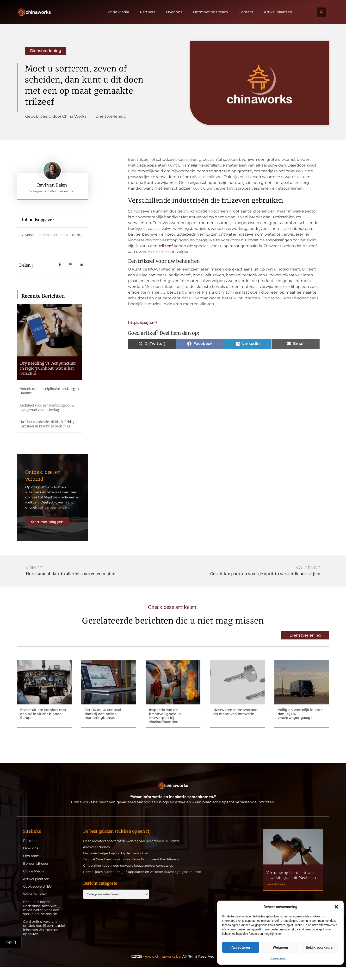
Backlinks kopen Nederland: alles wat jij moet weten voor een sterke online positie (42, 908)
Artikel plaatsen (278, 12)
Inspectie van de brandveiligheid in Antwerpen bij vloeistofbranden (165, 716)
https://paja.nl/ (142, 322)
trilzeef (166, 246)
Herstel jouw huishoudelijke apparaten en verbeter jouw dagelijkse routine (142, 872)
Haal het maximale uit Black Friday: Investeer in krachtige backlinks (47, 424)
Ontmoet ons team (210, 12)
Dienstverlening (45, 50)
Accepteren (240, 947)
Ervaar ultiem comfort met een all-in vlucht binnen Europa (43, 714)
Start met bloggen (47, 522)
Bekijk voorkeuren (320, 947)
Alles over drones (96, 847)
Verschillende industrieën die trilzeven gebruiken (54, 235)
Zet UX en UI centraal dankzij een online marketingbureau (103, 714)
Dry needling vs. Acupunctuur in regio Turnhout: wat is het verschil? (48, 368)
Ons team (31, 856)
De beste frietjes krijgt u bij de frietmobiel (115, 853)
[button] (336, 906)
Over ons (174, 12)
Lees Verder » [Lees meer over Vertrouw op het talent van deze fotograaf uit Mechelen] (275, 884)
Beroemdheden (36, 864)
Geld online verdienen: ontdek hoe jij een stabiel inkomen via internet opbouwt (44, 928)
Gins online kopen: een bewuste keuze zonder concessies (128, 865)
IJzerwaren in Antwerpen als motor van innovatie (235, 712)
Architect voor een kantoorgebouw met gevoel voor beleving (46, 407)
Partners (147, 12)
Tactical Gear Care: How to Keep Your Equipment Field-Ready (131, 859)
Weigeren (280, 947)
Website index (35, 894)
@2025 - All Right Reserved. (173, 956)
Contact (246, 12)
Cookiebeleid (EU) (38, 886)
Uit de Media (117, 12)
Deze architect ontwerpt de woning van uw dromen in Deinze (131, 841)
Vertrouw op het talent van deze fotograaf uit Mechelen (291, 875)
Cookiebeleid (278, 958)
